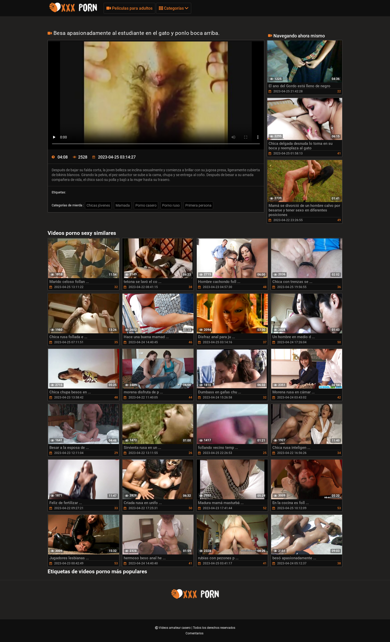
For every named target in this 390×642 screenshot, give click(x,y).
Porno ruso (171, 205)
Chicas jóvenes (98, 205)
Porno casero (146, 205)
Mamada (123, 205)
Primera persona (198, 205)
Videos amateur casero (175, 628)
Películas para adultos (129, 8)
